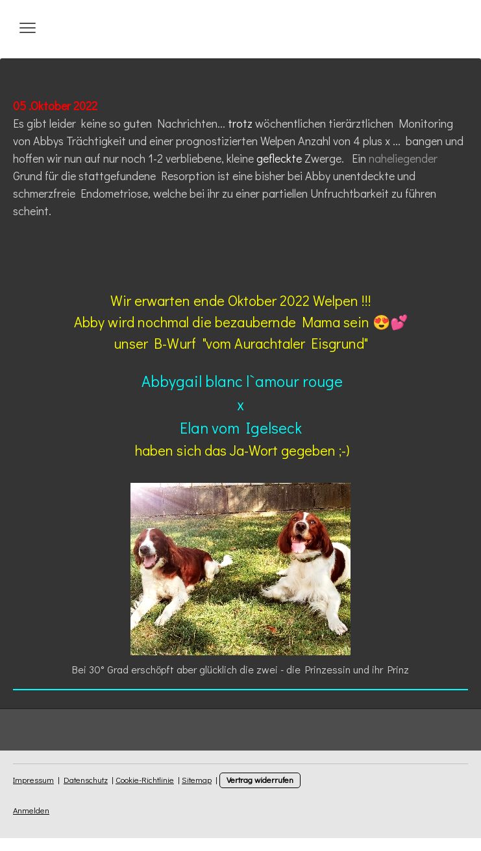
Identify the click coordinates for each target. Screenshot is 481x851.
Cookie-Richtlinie (145, 780)
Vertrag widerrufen (260, 780)
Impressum (33, 780)
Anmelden (31, 810)
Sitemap (197, 780)
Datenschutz (86, 780)
